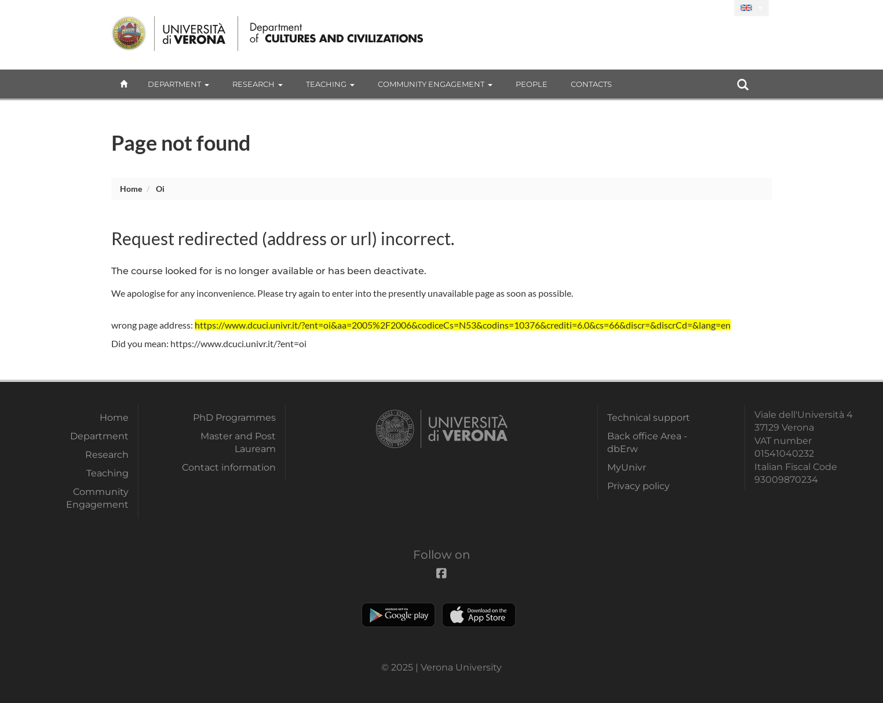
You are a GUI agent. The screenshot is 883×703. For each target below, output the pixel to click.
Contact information (229, 467)
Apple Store (479, 614)
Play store (398, 614)
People (532, 84)
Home (131, 189)
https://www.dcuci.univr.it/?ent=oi (238, 343)
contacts (591, 84)
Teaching (330, 84)
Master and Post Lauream (238, 442)
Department (178, 84)
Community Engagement (435, 84)
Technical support (648, 417)
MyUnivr (626, 467)
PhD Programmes (234, 417)
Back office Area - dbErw (647, 442)
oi (160, 189)
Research (257, 84)
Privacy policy (638, 485)
